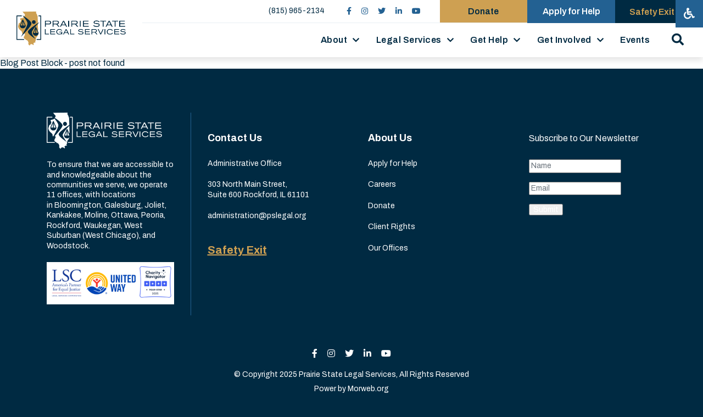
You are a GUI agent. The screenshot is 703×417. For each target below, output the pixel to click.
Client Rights (391, 227)
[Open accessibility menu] (689, 13)
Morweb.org (368, 389)
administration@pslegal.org (257, 216)
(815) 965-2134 (296, 11)
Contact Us (235, 137)
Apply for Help (392, 163)
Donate (381, 206)
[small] (348, 11)
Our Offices (388, 248)
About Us (390, 137)
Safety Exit (237, 250)
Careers (382, 184)
